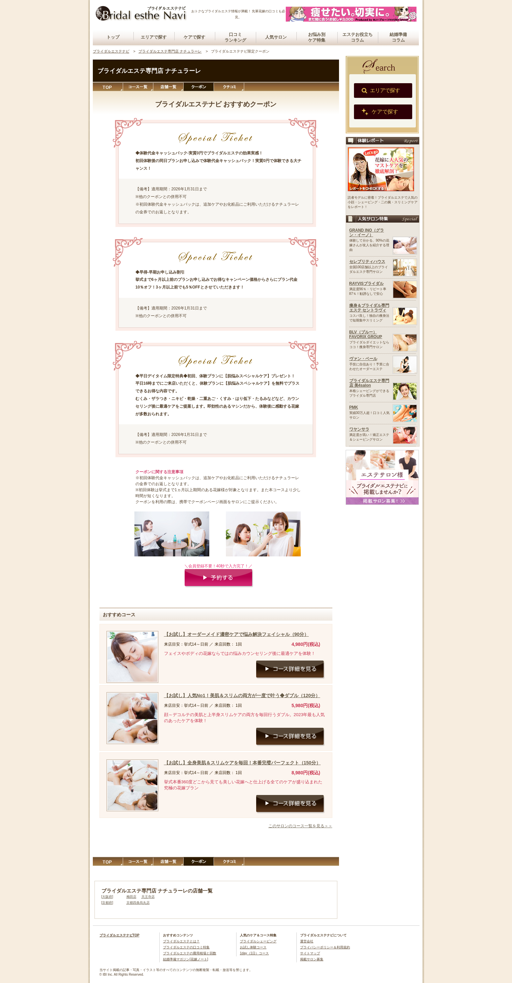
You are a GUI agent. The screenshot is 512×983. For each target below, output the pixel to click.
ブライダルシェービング (258, 941)
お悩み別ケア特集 (316, 37)
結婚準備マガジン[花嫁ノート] (185, 959)
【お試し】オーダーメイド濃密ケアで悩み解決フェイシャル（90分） (236, 634)
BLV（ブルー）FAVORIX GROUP (365, 334)
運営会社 (306, 941)
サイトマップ (310, 953)
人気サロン (276, 37)
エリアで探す (154, 37)
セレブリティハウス (367, 261)
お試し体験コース (253, 947)
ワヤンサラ (359, 429)
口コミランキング (235, 37)
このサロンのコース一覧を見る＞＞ (300, 826)
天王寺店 (148, 896)
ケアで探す (194, 37)
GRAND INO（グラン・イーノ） (366, 232)
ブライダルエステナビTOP (119, 935)
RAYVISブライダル (366, 283)
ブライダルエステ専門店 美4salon (369, 383)
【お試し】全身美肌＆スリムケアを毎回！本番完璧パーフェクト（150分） (242, 762)
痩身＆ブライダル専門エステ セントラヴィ (369, 307)
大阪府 (107, 896)
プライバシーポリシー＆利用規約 (325, 947)
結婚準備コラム (398, 37)
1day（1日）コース (254, 953)
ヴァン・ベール (363, 358)
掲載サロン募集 (311, 959)
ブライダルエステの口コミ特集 (186, 947)
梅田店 (131, 896)
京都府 (107, 902)
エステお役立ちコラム (357, 37)
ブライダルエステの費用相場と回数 (189, 953)
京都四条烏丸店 (138, 902)
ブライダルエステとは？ (181, 941)
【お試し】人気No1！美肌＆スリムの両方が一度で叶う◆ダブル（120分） (242, 695)
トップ (112, 37)
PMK (353, 407)
